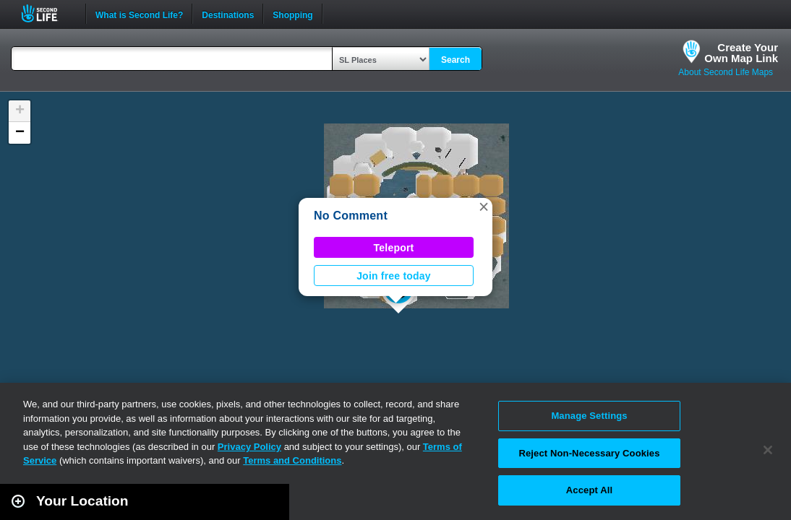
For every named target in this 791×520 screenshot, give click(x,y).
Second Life (47, 13)
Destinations (228, 13)
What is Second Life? (139, 13)
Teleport (394, 248)
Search (455, 60)
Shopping (292, 13)
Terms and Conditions (292, 460)
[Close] (768, 450)
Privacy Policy (249, 446)
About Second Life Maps (725, 72)
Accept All (589, 490)
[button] (483, 206)
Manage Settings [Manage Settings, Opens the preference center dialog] (589, 415)
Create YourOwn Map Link (741, 52)
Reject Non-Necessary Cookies (588, 453)
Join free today (393, 276)
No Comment (351, 215)
